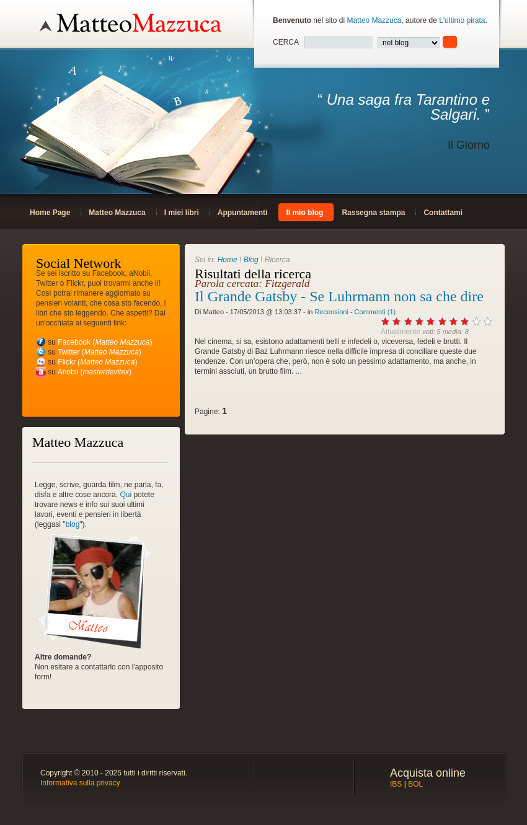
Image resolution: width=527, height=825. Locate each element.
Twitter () (99, 352)
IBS (396, 784)
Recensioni (331, 311)
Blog (251, 259)
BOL (415, 784)
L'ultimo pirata (462, 20)
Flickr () (97, 362)
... (299, 371)
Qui (125, 494)
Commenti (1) (375, 311)
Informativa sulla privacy (80, 783)
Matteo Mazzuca (374, 20)
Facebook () (105, 342)
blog (73, 524)
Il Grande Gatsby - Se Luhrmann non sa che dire (339, 296)
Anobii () (94, 372)
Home (227, 259)
